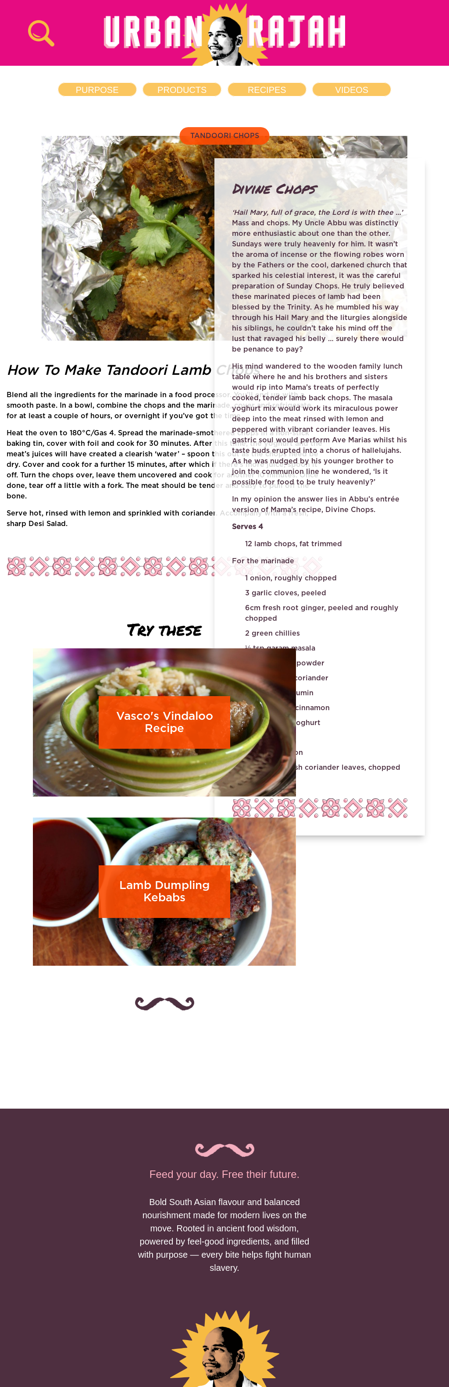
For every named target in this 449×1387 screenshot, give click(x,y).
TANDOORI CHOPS (224, 135)
